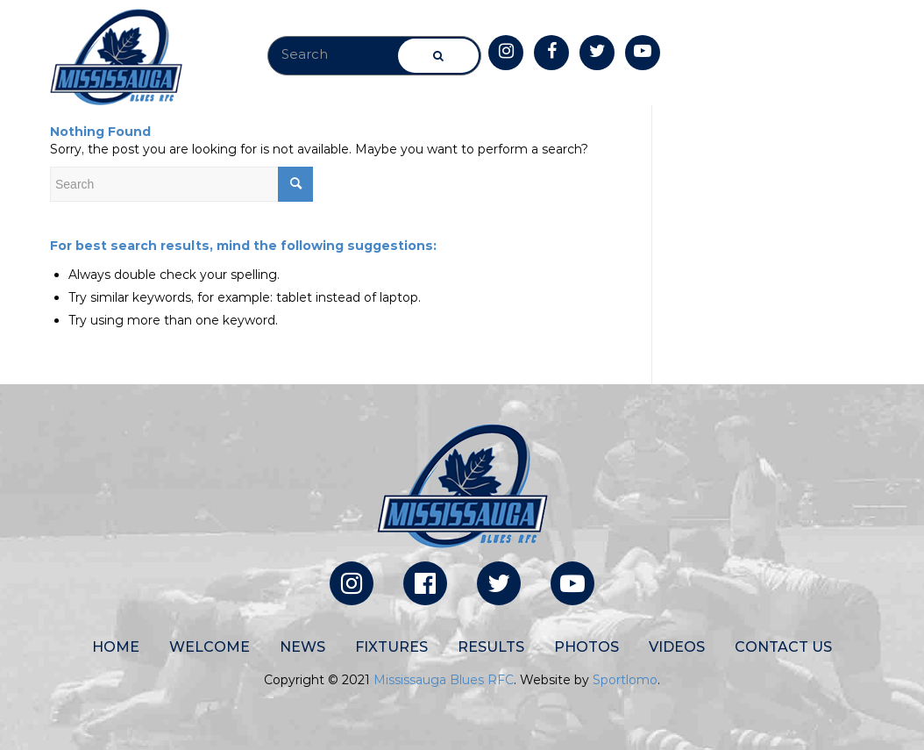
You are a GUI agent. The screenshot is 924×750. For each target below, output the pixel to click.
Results (491, 647)
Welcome (209, 647)
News (302, 647)
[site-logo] (116, 57)
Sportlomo (625, 680)
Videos (677, 647)
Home (115, 647)
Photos (586, 647)
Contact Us (783, 647)
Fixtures (391, 647)
